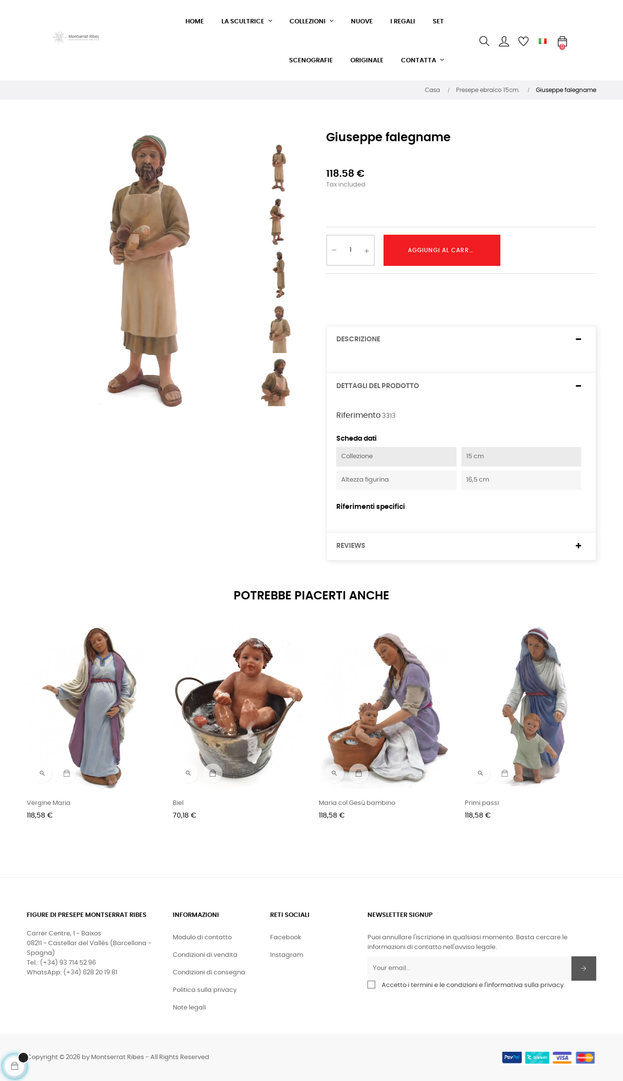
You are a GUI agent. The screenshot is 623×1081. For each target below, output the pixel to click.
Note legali (189, 1008)
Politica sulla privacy (205, 990)
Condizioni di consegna (209, 972)
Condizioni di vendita (205, 955)
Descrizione (358, 339)
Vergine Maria (49, 803)
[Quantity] (350, 250)
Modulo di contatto (202, 937)
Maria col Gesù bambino (357, 803)
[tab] (461, 339)
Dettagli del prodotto (377, 386)
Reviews (351, 545)
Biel (178, 803)
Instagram (286, 955)
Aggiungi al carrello (445, 250)
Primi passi (482, 803)
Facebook (285, 937)
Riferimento (358, 415)
